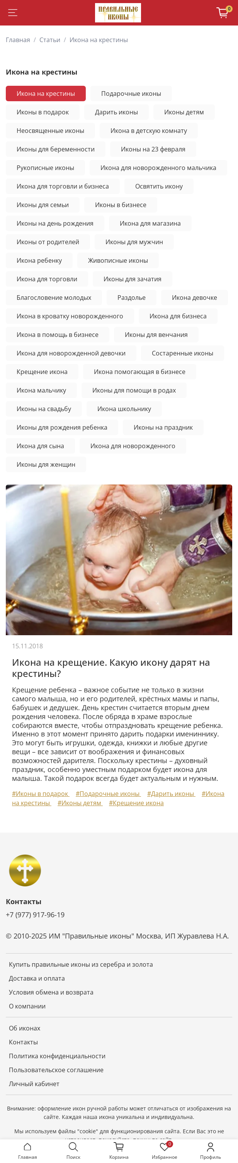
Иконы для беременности (56, 149)
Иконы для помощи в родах (134, 390)
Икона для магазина (150, 223)
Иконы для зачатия (133, 279)
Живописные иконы (118, 260)
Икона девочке (194, 297)
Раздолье (131, 297)
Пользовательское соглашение (56, 1070)
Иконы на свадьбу (44, 409)
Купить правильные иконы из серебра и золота (81, 964)
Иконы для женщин (46, 464)
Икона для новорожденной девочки (71, 353)
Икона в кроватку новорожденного (70, 316)
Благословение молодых (54, 297)
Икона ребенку (39, 260)
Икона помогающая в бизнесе (139, 371)
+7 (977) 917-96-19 (35, 914)
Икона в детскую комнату (148, 130)
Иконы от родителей (48, 242)
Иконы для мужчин (134, 242)
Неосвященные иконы (50, 130)
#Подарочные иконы (108, 793)
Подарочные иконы (131, 93)
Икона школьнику (124, 409)
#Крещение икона (136, 803)
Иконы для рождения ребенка (62, 427)
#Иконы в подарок (41, 793)
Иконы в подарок (43, 112)
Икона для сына (40, 446)
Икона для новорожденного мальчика (158, 167)
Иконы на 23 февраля (153, 149)
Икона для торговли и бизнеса (63, 186)
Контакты (23, 1042)
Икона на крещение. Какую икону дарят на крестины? (111, 668)
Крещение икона (42, 371)
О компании (27, 1006)
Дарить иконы (116, 112)
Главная (18, 40)
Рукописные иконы (45, 167)
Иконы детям (184, 112)
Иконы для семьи (43, 205)
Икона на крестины (46, 93)
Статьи (49, 40)
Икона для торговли (47, 279)
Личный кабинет (34, 1084)
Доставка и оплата (37, 978)
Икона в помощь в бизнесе (58, 334)
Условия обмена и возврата (51, 992)
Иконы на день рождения (55, 223)
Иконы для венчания (156, 334)
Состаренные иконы (182, 353)
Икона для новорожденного (132, 446)
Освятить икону (159, 186)
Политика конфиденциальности (57, 1056)
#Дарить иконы (171, 793)
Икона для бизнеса (178, 316)
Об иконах (24, 1028)
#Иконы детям (80, 803)
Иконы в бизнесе (120, 205)
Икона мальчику (41, 390)
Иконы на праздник (163, 427)
